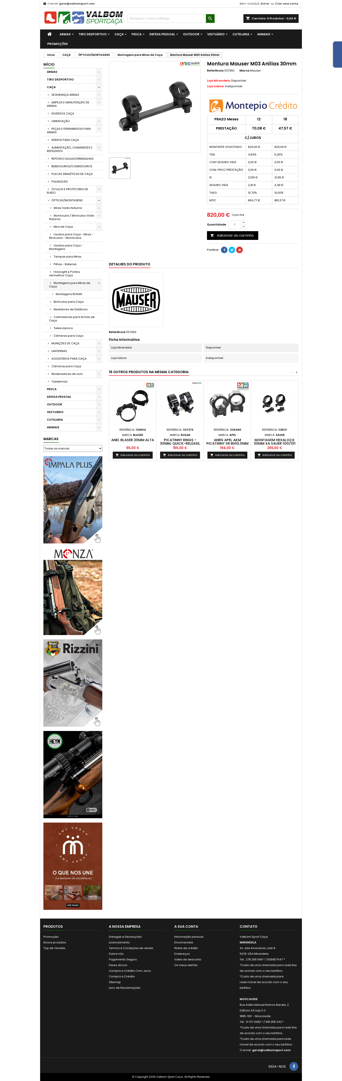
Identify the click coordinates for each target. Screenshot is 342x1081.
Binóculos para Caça (69, 302)
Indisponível (224, 86)
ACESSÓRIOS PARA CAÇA (69, 359)
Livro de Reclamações (124, 988)
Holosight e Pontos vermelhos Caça (64, 273)
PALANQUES (59, 181)
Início (49, 64)
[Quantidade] (234, 224)
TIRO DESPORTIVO (93, 34)
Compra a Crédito (122, 976)
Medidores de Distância (70, 309)
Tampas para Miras (67, 256)
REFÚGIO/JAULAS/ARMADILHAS (72, 159)
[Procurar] (171, 18)
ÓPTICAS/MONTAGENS (67, 200)
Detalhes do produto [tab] (129, 264)
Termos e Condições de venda (131, 948)
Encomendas (183, 942)
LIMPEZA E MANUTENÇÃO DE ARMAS (68, 104)
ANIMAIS (263, 34)
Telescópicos (63, 328)
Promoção (51, 937)
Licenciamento (119, 942)
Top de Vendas (54, 948)
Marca (244, 71)
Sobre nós (116, 954)
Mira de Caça (63, 227)
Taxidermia (59, 381)
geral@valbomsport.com (77, 3)
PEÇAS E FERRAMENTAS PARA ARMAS (69, 130)
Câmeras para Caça (68, 336)
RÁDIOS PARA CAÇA (65, 140)
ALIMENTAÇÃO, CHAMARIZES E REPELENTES (69, 149)
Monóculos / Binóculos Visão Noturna (71, 217)
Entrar (265, 3)
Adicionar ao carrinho (232, 235)
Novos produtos (54, 942)
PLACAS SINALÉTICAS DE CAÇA (72, 174)
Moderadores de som (67, 374)
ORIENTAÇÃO (60, 121)
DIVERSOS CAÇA (62, 113)
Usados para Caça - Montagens (66, 247)
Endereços (182, 954)
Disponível (226, 81)
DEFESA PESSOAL (162, 34)
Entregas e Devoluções (125, 937)
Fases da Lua (118, 965)
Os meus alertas (186, 965)
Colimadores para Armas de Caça (72, 319)
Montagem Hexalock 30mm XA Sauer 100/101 (275, 441)
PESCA (137, 34)
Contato (248, 926)
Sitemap (115, 982)
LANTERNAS (59, 351)
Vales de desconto (187, 959)
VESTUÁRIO (216, 34)
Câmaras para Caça (66, 366)
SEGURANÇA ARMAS (65, 95)
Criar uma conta (286, 3)
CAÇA (119, 34)
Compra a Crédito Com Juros (130, 971)
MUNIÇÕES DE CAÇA (65, 343)
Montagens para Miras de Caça (69, 285)
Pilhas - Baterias (65, 264)
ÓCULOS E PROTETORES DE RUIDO (67, 191)
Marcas (50, 438)
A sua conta (186, 926)
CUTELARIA (241, 34)
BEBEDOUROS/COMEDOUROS (71, 166)
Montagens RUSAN (69, 294)
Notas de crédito (186, 948)
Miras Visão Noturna (68, 208)
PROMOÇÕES (57, 44)
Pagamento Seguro (123, 959)
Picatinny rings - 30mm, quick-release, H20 (180, 443)
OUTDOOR (191, 34)
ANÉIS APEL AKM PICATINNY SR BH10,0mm (227, 441)
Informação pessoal (188, 937)
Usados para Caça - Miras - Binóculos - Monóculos (71, 236)
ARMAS (65, 34)
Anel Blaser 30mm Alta (132, 439)
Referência (215, 71)
